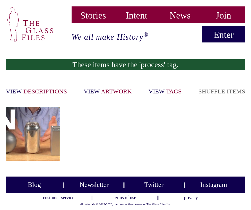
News (180, 14)
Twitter (153, 184)
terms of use (125, 197)
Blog (34, 184)
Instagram (213, 184)
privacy (191, 197)
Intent (137, 14)
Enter (224, 35)
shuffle (221, 91)
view (36, 91)
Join (223, 14)
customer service (58, 197)
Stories (93, 14)
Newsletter (94, 184)
